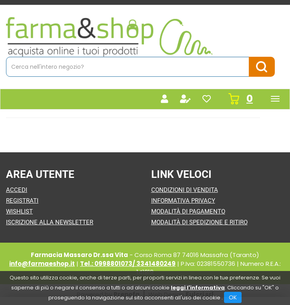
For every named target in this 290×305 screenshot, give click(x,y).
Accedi (16, 189)
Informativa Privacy (183, 200)
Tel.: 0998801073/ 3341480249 (128, 263)
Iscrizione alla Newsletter (49, 222)
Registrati (22, 200)
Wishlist (19, 211)
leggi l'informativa (198, 287)
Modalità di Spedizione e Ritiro (199, 222)
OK (233, 297)
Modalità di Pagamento (188, 211)
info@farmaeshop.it (42, 263)
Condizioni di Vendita (184, 189)
